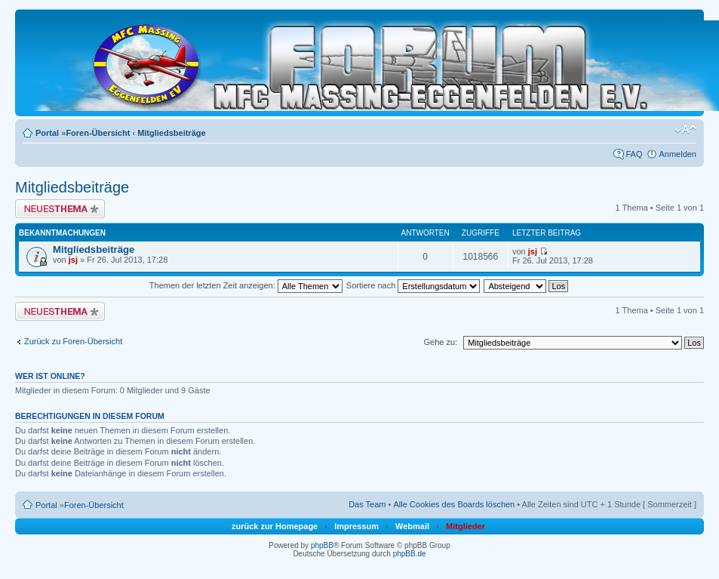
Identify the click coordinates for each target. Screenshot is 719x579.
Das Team (367, 504)
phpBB (322, 545)
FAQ (633, 154)
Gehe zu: (440, 341)
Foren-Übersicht (98, 132)
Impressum (356, 526)
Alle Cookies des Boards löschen (454, 504)
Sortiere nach (413, 285)
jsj (73, 259)
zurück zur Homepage (275, 526)
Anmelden (677, 154)
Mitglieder (465, 526)
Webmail (412, 526)
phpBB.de (409, 554)
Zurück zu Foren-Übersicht (73, 341)
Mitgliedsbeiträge (171, 132)
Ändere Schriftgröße (685, 130)
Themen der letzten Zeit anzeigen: (246, 285)
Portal (47, 132)
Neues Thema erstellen (60, 208)
